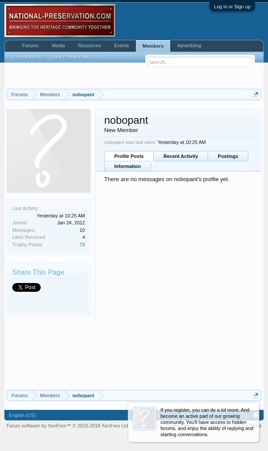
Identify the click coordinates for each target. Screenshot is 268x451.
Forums (30, 45)
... (101, 56)
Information (127, 166)
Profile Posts (129, 156)
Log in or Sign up (232, 6)
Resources (89, 45)
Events (121, 45)
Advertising (189, 45)
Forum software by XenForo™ (68, 425)
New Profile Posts (72, 56)
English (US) (22, 415)
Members (152, 46)
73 (82, 244)
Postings (228, 156)
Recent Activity (180, 156)
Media (58, 45)
